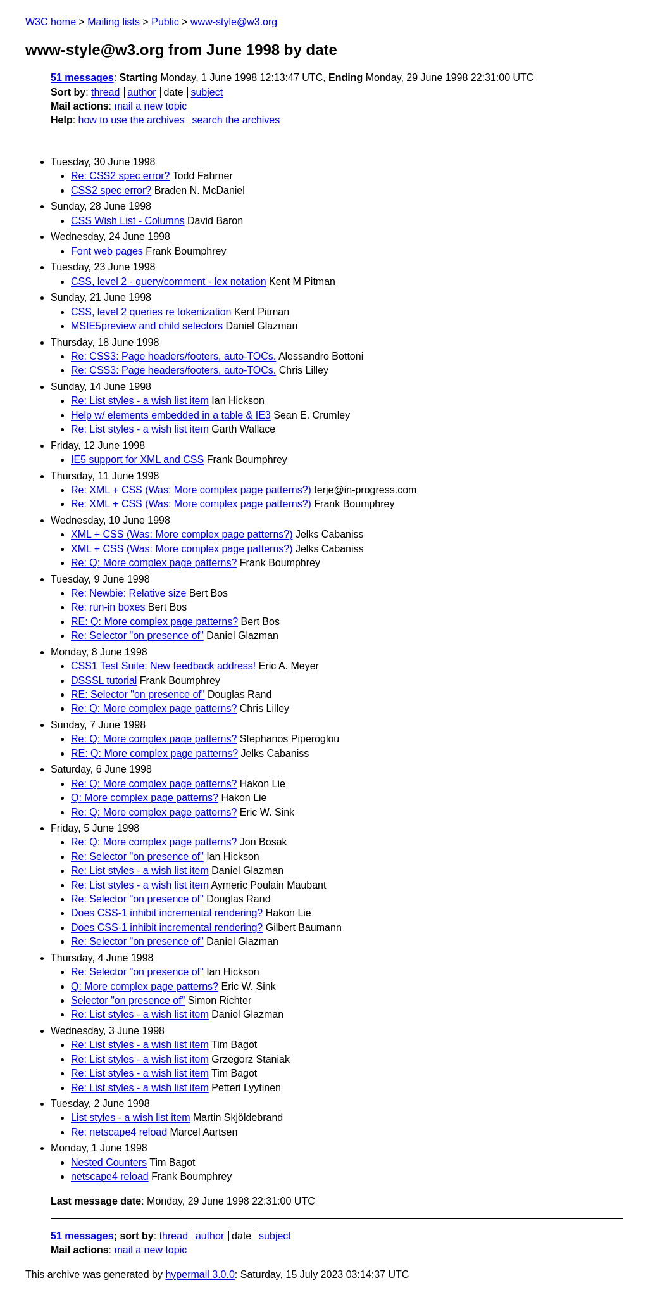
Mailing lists (113, 21)
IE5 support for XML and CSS (137, 459)
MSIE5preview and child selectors (147, 325)
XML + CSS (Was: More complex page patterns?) (182, 534)
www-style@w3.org (233, 21)
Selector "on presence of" (128, 1000)
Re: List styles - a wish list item (140, 400)
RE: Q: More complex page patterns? (154, 621)
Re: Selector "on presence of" (137, 635)
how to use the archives (131, 120)
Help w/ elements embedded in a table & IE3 (171, 415)
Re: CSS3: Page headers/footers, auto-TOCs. (173, 356)
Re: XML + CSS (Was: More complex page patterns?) (191, 489)
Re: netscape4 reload (119, 1132)
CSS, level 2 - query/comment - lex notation (168, 281)
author (141, 92)
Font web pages (107, 251)
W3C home (50, 21)
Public (165, 21)
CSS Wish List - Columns (128, 220)
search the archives (236, 120)
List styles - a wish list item (130, 1117)
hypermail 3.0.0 (199, 1274)
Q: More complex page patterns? (144, 797)
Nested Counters (109, 1162)
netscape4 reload (110, 1176)
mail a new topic (150, 106)
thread (105, 92)
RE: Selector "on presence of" (137, 694)
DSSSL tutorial (104, 680)
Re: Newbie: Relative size (128, 593)
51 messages (82, 77)
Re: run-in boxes (108, 607)
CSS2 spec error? (111, 190)
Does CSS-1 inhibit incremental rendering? (167, 913)
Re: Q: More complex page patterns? (154, 562)
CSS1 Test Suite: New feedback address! (163, 666)
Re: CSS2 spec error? (120, 175)
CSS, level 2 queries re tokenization (151, 312)
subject (206, 92)
